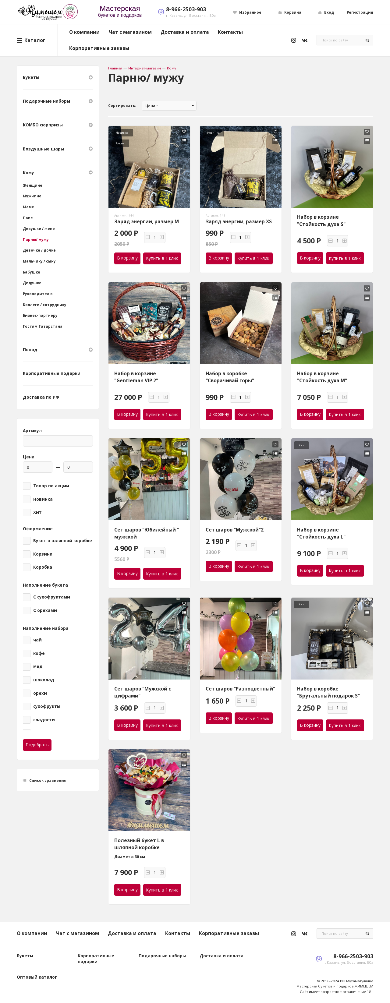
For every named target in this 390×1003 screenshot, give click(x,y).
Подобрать (37, 744)
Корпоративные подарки (51, 373)
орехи (40, 693)
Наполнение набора (46, 628)
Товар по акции (51, 486)
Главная (115, 68)
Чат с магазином (130, 32)
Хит (37, 512)
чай (37, 640)
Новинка (43, 499)
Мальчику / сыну (39, 261)
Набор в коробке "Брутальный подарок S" (328, 692)
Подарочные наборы (58, 101)
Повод (58, 350)
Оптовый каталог (37, 977)
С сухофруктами (51, 597)
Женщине (32, 185)
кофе (39, 653)
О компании (84, 32)
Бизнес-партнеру (40, 315)
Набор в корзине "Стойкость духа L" (321, 533)
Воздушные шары (58, 149)
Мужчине (32, 196)
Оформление (38, 529)
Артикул (32, 430)
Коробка (42, 567)
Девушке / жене (39, 228)
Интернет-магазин (144, 68)
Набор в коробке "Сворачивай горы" (230, 377)
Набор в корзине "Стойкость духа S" (321, 220)
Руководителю (37, 293)
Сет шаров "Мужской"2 (235, 529)
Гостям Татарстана (42, 326)
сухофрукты (46, 706)
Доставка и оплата (185, 32)
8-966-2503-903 (186, 9)
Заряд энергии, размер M (146, 221)
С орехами (45, 610)
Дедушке (32, 283)
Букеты (58, 77)
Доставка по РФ (41, 397)
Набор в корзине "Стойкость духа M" (322, 377)
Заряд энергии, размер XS (239, 221)
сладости (44, 719)
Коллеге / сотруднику (44, 304)
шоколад (43, 680)
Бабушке (31, 272)
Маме (28, 207)
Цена (28, 457)
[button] (147, 237)
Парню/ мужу (36, 239)
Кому (171, 68)
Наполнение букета (45, 585)
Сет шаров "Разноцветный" (240, 688)
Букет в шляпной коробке (62, 540)
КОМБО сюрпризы (58, 125)
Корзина (42, 554)
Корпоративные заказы (99, 48)
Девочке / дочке (39, 250)
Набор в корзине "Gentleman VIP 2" (136, 377)
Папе (28, 218)
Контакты (230, 32)
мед (38, 666)
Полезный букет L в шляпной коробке (139, 844)
